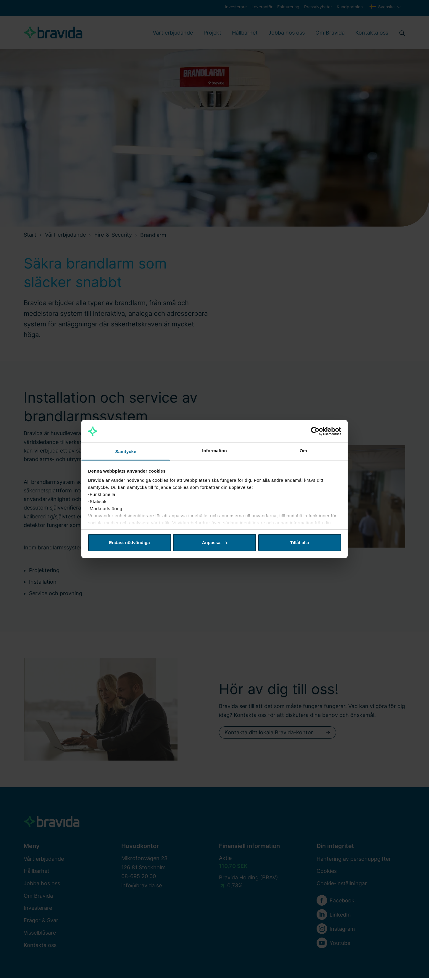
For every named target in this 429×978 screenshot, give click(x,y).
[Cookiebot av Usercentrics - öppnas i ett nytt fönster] (315, 431)
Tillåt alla (299, 542)
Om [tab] (303, 450)
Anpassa (215, 542)
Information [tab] (214, 450)
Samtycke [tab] (125, 451)
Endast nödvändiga (129, 542)
